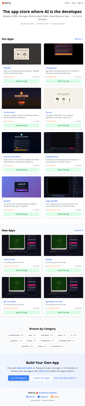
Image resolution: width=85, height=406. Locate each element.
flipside (7, 68)
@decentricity (10, 77)
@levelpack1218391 (12, 308)
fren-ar (49, 112)
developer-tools (67, 341)
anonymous (9, 121)
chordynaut (51, 68)
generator (16, 341)
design (42, 346)
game (62, 335)
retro (32, 335)
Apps (73, 3)
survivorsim (9, 112)
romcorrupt (9, 259)
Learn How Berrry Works (65, 378)
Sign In (80, 3)
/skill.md (42, 371)
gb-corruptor (10, 301)
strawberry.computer (48, 393)
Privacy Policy (36, 400)
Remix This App (21, 81)
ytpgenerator (52, 156)
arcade (31, 341)
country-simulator (12, 156)
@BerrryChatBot (24, 368)
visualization (47, 341)
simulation (47, 335)
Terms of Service (48, 400)
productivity (57, 346)
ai (73, 335)
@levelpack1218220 (54, 210)
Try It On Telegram (18, 378)
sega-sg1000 (52, 201)
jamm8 (7, 201)
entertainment (16, 335)
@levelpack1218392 (12, 266)
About (67, 3)
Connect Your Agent (41, 378)
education (27, 346)
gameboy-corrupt (54, 301)
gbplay (49, 259)
